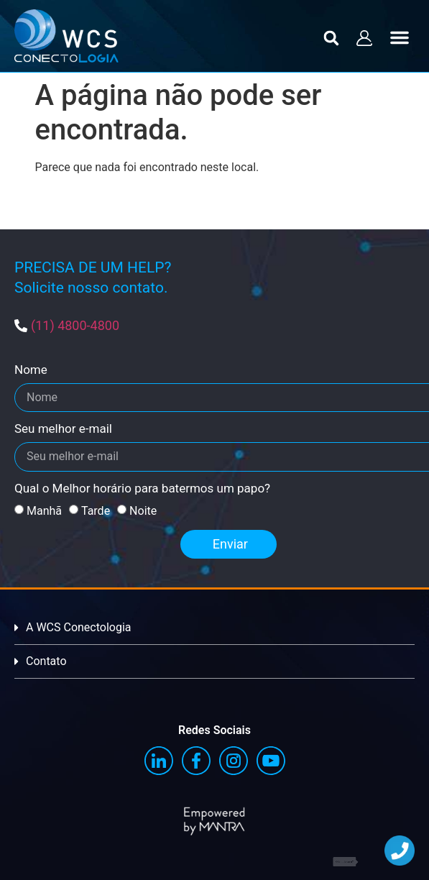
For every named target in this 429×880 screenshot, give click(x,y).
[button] (331, 37)
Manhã (44, 511)
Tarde (95, 511)
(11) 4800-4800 (75, 325)
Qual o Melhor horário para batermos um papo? (142, 488)
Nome (30, 370)
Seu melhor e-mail (63, 429)
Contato (46, 661)
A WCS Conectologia (79, 627)
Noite (143, 511)
